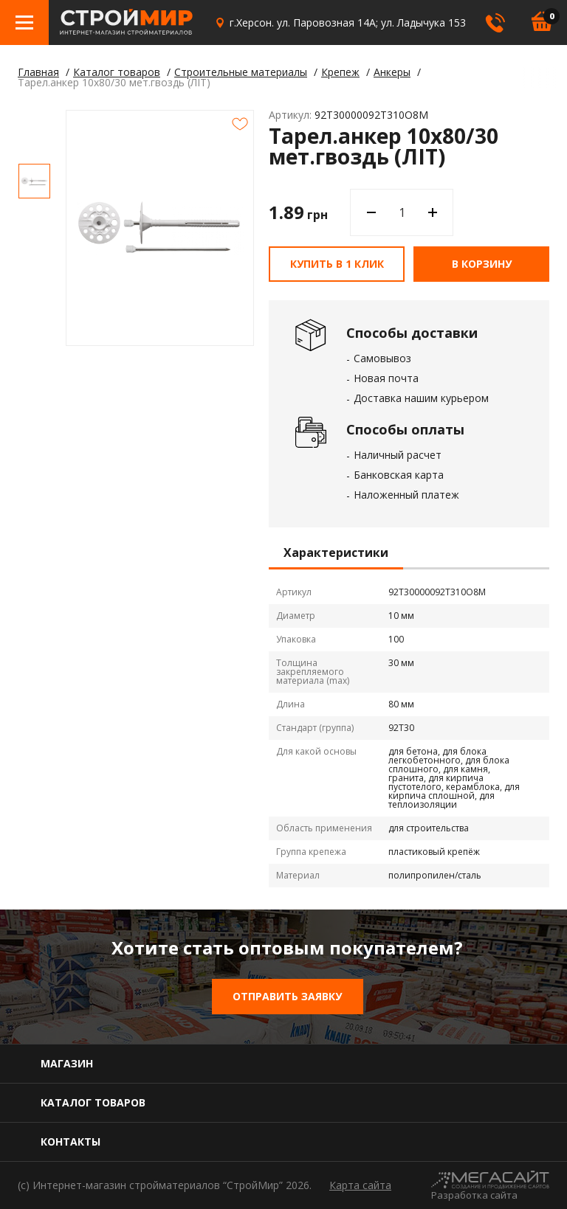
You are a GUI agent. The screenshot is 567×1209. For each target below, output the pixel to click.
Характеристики (336, 553)
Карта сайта (360, 1185)
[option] (34, 181)
